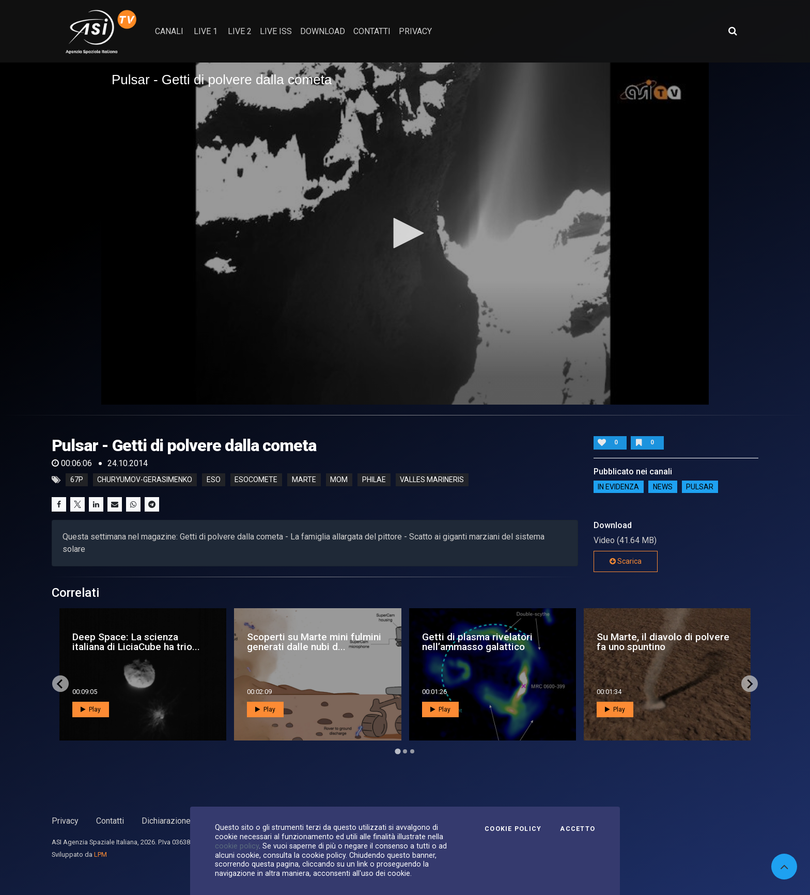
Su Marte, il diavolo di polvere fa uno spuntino (663, 642)
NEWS (663, 487)
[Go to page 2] (405, 751)
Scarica (626, 561)
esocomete (256, 480)
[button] (405, 233)
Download (322, 31)
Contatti (110, 821)
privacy (415, 31)
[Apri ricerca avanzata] (732, 31)
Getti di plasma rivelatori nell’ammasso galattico (477, 642)
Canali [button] (169, 31)
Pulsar (699, 487)
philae (374, 480)
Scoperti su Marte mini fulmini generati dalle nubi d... (314, 642)
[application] (405, 234)
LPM (100, 854)
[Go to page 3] (412, 751)
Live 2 (240, 31)
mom (339, 480)
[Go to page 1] (397, 751)
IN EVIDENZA (618, 487)
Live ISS (276, 31)
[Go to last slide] (60, 683)
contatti (372, 31)
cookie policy (237, 846)
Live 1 (205, 31)
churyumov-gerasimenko (144, 480)
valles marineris (432, 480)
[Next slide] (749, 683)
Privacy (65, 821)
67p (76, 480)
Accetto (577, 829)
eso (214, 480)
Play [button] (91, 709)
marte (304, 480)
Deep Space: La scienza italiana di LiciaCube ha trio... (136, 642)
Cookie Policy (513, 829)
